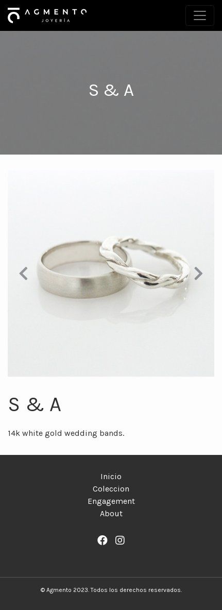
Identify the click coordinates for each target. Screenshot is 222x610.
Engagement (111, 501)
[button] (23, 273)
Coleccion (111, 489)
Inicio (111, 476)
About (111, 513)
